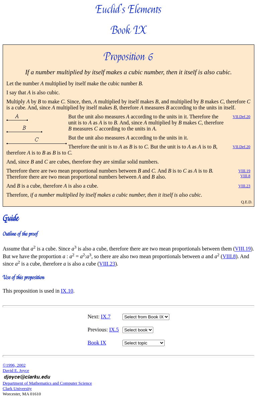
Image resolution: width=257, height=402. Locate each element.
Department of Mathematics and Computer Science (47, 383)
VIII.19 (244, 171)
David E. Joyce (16, 370)
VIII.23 (244, 186)
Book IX (97, 342)
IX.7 (105, 316)
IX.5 (114, 329)
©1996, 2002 (14, 365)
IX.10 (67, 291)
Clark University (17, 388)
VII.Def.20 (241, 116)
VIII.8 (245, 176)
